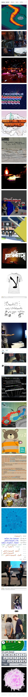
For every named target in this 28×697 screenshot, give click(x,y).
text (17, 2)
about (12, 2)
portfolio (4, 694)
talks (21, 2)
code (26, 2)
